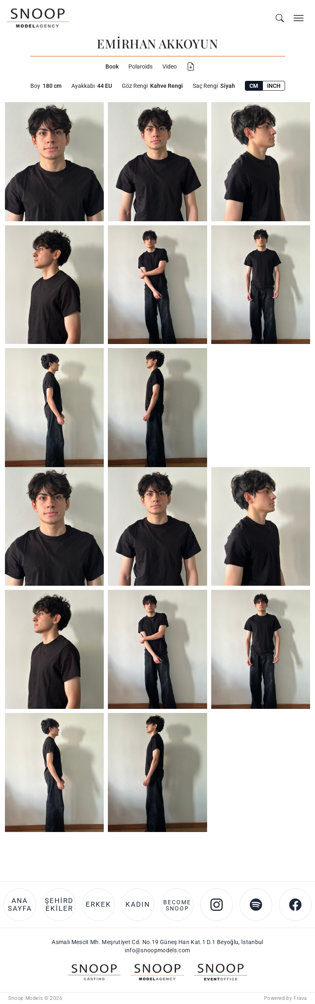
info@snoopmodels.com (157, 950)
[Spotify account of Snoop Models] (256, 904)
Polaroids (140, 66)
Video (169, 66)
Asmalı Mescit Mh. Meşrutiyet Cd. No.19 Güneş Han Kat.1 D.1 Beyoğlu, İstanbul (157, 942)
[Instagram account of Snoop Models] (216, 904)
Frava (300, 998)
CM (253, 86)
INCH (274, 86)
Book (112, 66)
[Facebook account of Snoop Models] (295, 904)
